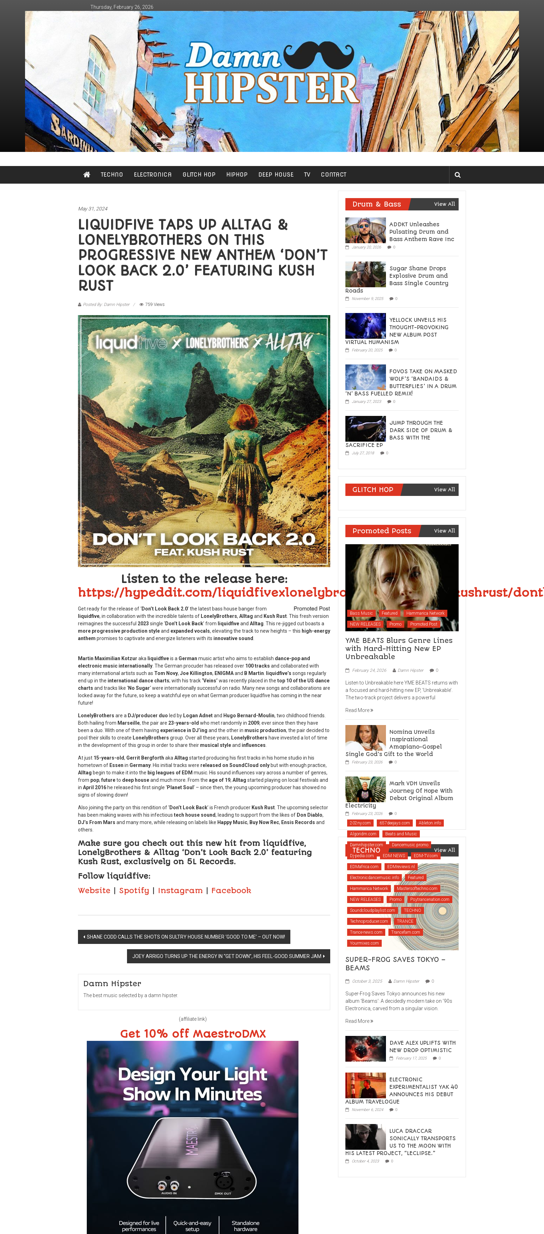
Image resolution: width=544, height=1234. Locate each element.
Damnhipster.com (366, 844)
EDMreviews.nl (401, 866)
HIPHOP (237, 174)
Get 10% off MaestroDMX (193, 1034)
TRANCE (405, 921)
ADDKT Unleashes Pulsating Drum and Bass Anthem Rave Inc (421, 231)
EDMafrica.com (364, 866)
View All (444, 204)
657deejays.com (395, 823)
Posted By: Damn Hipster (106, 304)
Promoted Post (423, 624)
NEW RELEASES (365, 624)
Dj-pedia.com (362, 855)
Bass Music (361, 613)
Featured (390, 613)
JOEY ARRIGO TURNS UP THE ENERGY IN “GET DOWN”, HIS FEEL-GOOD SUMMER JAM (226, 956)
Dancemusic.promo (410, 844)
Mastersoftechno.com (417, 888)
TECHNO (112, 174)
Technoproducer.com (369, 921)
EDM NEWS (394, 855)
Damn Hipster (410, 670)
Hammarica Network (425, 613)
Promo (395, 624)
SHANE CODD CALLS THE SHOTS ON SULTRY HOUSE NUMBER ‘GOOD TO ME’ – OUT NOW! (186, 937)
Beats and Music (401, 833)
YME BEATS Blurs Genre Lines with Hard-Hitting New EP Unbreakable (399, 649)
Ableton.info (430, 823)
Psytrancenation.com (429, 899)
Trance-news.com (366, 932)
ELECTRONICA (153, 174)
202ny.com (360, 823)
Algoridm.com (363, 833)
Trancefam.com (405, 932)
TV (307, 174)
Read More (359, 710)
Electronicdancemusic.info (374, 877)
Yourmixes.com (364, 943)
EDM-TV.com (426, 855)
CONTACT (333, 174)
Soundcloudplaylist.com (372, 910)
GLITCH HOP (199, 174)
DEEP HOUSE (276, 174)
